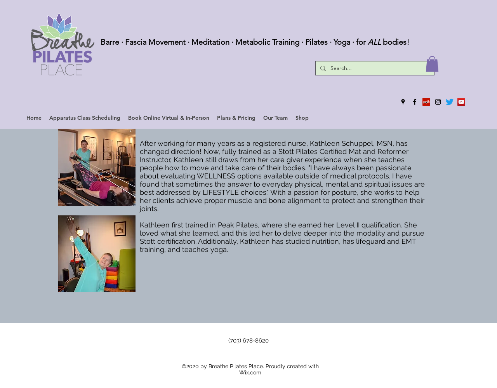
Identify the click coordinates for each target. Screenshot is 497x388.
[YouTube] (461, 102)
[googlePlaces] (403, 102)
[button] (432, 64)
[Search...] (374, 68)
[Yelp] (426, 102)
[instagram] (438, 102)
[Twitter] (450, 102)
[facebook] (415, 102)
